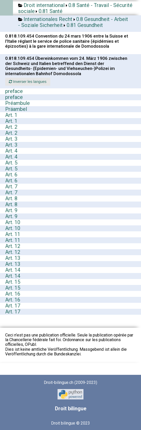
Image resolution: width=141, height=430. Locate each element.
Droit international (44, 5)
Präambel (16, 109)
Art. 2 (11, 127)
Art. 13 (12, 258)
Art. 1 (11, 115)
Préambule (17, 103)
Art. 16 (12, 294)
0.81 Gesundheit (85, 25)
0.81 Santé (50, 11)
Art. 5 (11, 163)
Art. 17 (12, 306)
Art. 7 (11, 186)
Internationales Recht (48, 19)
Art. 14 (12, 270)
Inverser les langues (27, 82)
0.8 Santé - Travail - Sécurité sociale (75, 8)
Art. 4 (11, 151)
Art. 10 (12, 222)
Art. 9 (11, 210)
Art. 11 (12, 234)
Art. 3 (11, 139)
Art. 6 (11, 174)
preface (14, 91)
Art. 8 (11, 198)
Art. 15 (12, 282)
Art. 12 (12, 246)
